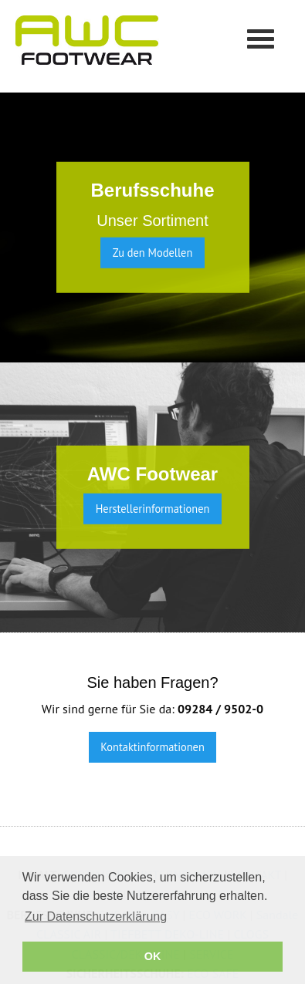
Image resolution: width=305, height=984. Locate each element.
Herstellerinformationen (153, 508)
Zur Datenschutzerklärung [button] (96, 916)
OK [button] (152, 956)
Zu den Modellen (153, 252)
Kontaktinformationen (152, 747)
